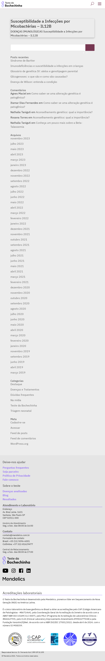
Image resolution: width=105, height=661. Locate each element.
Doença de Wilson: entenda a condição (33, 81)
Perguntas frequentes (16, 467)
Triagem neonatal (20, 410)
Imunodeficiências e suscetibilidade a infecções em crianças (46, 66)
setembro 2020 (19, 303)
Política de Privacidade (16, 475)
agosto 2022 (18, 186)
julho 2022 (17, 191)
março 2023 (17, 159)
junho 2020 (17, 319)
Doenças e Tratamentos (24, 389)
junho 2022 (17, 197)
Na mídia (15, 400)
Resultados (9, 499)
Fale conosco (10, 479)
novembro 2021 (20, 234)
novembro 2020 (20, 292)
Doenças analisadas (15, 491)
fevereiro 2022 (19, 218)
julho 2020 (17, 314)
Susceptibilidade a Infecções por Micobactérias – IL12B (40, 23)
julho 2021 (17, 255)
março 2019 (17, 372)
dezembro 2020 (20, 287)
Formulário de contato (13, 538)
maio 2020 (17, 324)
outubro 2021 (18, 239)
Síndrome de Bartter (22, 60)
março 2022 (17, 213)
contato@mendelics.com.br (16, 535)
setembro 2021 (19, 244)
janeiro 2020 (18, 346)
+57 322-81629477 (23, 544)
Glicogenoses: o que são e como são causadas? (39, 76)
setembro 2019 (19, 356)
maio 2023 (17, 149)
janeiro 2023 (18, 165)
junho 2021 (17, 260)
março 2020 (17, 335)
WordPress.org (19, 443)
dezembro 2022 (20, 170)
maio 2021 (17, 266)
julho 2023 (17, 143)
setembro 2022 (19, 181)
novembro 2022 (20, 175)
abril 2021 (16, 271)
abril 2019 (16, 367)
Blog (5, 495)
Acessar (15, 427)
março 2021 (17, 276)
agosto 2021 (18, 250)
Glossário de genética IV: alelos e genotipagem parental (44, 71)
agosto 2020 (18, 308)
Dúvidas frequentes (22, 394)
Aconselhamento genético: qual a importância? (64, 112)
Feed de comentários (23, 438)
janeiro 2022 (18, 223)
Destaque (16, 384)
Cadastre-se (17, 422)
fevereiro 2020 (19, 340)
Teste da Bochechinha (23, 405)
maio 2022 (17, 202)
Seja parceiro (11, 471)
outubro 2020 (18, 298)
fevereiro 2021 (19, 282)
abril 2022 (16, 207)
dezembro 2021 (20, 228)
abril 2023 (16, 154)
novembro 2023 (20, 138)
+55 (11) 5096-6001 (19, 541)
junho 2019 (17, 362)
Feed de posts (18, 433)
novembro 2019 (20, 351)
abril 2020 (16, 330)
